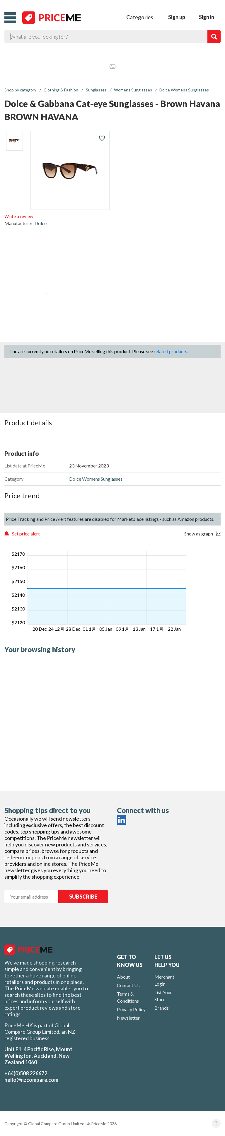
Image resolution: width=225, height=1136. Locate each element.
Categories (139, 17)
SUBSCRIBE (83, 896)
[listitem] (14, 141)
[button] (10, 17)
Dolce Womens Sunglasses (184, 89)
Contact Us (128, 985)
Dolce (41, 223)
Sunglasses (96, 89)
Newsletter (128, 1018)
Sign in (206, 17)
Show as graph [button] (198, 533)
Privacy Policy (131, 1009)
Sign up (176, 17)
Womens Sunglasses (133, 89)
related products (170, 351)
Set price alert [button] (26, 533)
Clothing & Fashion (61, 89)
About (123, 976)
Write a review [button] (18, 216)
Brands (161, 1008)
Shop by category (20, 89)
